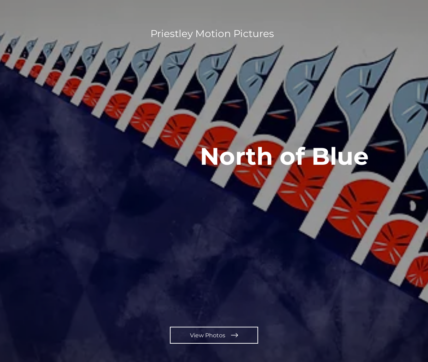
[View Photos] (214, 335)
